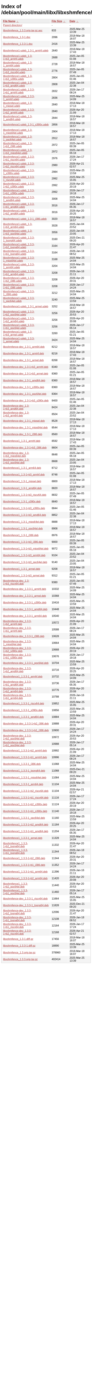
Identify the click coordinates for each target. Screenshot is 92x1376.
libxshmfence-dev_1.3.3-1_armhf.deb (24, 589)
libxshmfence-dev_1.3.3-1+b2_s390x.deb (17, 649)
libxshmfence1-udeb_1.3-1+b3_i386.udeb (17, 145)
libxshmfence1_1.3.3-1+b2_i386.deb (24, 858)
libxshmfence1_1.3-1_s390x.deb (21, 501)
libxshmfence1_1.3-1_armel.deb (21, 568)
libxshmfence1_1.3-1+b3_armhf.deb (24, 474)
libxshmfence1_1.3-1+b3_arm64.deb (24, 555)
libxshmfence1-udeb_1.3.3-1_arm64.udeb (18, 266)
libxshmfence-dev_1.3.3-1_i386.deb (23, 636)
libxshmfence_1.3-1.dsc (16, 37)
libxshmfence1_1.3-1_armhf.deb (21, 441)
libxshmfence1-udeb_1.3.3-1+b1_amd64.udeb (18, 205)
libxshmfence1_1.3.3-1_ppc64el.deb (24, 818)
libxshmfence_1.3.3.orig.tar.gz (20, 959)
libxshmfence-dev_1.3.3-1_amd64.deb (25, 609)
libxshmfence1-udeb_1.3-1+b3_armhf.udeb (17, 57)
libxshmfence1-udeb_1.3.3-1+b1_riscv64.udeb (18, 158)
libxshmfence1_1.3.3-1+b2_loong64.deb (15, 845)
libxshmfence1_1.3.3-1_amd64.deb (23, 717)
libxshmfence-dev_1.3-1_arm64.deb (24, 346)
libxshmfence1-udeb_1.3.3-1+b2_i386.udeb (18, 279)
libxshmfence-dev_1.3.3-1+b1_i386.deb (26, 730)
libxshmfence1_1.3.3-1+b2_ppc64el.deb (15, 885)
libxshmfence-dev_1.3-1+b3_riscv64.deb (16, 582)
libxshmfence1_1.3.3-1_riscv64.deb (23, 703)
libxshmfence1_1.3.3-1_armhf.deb (22, 676)
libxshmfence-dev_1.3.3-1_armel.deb (24, 595)
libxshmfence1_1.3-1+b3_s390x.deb (24, 508)
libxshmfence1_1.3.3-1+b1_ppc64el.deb (15, 892)
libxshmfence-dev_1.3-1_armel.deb (23, 360)
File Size (57, 21)
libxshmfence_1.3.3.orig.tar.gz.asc (22, 30)
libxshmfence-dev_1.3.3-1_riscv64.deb (25, 898)
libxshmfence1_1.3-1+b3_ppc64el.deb (25, 562)
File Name (9, 21)
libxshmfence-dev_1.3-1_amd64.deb (24, 380)
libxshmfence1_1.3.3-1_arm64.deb (23, 784)
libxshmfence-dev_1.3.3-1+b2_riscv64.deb (17, 932)
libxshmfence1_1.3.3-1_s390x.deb (23, 710)
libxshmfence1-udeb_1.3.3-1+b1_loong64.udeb (18, 252)
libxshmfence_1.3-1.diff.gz (18, 939)
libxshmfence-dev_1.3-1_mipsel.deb (24, 420)
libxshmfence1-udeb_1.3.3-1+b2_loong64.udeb (18, 246)
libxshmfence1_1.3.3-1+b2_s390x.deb (25, 804)
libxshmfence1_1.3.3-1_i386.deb (22, 764)
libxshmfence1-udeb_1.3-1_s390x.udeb (26, 124)
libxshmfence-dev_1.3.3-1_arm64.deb (25, 616)
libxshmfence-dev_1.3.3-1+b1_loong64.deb (17, 919)
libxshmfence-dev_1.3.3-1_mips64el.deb (17, 643)
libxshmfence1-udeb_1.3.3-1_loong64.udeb (18, 239)
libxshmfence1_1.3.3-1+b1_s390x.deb (25, 811)
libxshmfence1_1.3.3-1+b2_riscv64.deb (25, 791)
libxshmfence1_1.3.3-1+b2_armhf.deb (25, 750)
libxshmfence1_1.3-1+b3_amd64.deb (24, 515)
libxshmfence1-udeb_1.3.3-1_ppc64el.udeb (18, 299)
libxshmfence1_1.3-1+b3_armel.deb (24, 575)
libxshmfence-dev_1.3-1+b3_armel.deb (25, 373)
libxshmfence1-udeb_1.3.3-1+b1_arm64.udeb (18, 273)
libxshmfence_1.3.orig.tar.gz (19, 952)
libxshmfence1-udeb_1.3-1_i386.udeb (25, 218)
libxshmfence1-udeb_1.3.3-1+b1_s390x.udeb (18, 192)
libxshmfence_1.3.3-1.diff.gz (19, 945)
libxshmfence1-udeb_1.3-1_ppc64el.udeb (17, 138)
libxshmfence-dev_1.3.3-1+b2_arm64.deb (17, 690)
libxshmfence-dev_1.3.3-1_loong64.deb (26, 905)
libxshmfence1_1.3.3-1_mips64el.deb (24, 777)
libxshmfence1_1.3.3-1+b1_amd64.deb (25, 831)
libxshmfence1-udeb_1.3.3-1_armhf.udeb (18, 98)
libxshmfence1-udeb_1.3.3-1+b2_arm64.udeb (18, 320)
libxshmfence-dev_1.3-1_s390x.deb (23, 387)
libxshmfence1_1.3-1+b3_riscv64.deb (24, 494)
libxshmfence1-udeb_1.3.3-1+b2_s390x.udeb (18, 185)
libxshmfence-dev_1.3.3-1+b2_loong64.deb (17, 912)
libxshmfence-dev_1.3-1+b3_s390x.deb (26, 400)
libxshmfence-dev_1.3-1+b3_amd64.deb (16, 407)
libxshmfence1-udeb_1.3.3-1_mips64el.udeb (18, 259)
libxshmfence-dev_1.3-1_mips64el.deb (25, 427)
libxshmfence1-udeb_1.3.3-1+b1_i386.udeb (18, 286)
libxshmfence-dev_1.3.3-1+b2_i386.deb (26, 723)
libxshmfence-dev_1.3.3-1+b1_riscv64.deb (17, 925)
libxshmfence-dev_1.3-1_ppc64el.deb (24, 393)
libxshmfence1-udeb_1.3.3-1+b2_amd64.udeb (18, 212)
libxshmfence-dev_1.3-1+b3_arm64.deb (16, 414)
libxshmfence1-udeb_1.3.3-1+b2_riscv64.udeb (18, 165)
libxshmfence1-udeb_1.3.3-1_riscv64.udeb (18, 178)
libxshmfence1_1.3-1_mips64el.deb (23, 521)
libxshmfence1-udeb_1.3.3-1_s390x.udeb (18, 172)
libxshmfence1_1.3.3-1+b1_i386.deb (24, 865)
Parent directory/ (12, 25)
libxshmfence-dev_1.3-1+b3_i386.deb (24, 447)
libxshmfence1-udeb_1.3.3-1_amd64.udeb (18, 199)
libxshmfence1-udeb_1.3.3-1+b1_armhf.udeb (18, 91)
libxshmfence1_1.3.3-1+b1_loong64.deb (15, 851)
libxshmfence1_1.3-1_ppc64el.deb (23, 528)
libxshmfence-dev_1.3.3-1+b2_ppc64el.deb (17, 737)
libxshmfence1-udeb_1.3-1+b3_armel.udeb (17, 333)
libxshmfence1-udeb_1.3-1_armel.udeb (25, 306)
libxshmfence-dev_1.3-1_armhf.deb (23, 353)
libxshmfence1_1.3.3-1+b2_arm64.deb (25, 878)
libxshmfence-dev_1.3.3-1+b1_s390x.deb (17, 656)
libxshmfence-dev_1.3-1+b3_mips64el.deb (16, 454)
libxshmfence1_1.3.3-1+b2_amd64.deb (25, 824)
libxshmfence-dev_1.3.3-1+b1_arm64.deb (17, 697)
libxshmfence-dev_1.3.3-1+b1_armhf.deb (17, 629)
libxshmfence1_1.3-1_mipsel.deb (22, 481)
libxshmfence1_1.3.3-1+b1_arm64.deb (25, 871)
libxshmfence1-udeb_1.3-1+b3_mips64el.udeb (17, 151)
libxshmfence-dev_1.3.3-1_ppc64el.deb (25, 663)
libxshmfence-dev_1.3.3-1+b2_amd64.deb (17, 670)
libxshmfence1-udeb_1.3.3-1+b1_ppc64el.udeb (18, 326)
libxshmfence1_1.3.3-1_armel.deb (22, 838)
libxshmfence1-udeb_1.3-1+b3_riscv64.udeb (17, 71)
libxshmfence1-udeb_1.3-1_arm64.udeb (17, 64)
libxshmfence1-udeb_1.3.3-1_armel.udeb (18, 340)
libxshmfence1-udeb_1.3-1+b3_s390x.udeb (17, 77)
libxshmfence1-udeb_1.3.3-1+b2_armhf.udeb (18, 111)
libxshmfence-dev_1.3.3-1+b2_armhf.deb (17, 622)
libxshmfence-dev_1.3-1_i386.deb (22, 434)
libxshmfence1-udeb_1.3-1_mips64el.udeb (17, 131)
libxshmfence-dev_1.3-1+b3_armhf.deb (25, 367)
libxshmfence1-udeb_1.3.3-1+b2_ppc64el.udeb (18, 313)
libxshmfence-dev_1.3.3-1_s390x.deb (24, 602)
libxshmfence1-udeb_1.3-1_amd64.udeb (17, 118)
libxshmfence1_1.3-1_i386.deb (21, 535)
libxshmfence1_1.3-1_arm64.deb (22, 468)
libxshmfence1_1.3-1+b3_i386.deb (23, 542)
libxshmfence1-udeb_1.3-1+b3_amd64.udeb (17, 84)
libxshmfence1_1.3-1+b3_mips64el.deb (25, 548)
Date (72, 21)
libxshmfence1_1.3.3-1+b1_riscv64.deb (25, 797)
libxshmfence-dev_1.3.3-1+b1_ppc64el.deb (17, 744)
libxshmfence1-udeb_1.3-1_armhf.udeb (25, 50)
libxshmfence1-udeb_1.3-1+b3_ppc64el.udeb (17, 232)
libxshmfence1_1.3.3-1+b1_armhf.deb (25, 757)
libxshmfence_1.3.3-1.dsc (18, 43)
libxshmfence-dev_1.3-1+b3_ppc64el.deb (16, 461)
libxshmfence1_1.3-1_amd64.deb (22, 488)
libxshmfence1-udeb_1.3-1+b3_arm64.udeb (17, 225)
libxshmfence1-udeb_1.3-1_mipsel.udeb (17, 104)
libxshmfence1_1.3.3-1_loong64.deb (24, 770)
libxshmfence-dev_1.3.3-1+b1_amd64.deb (17, 683)
